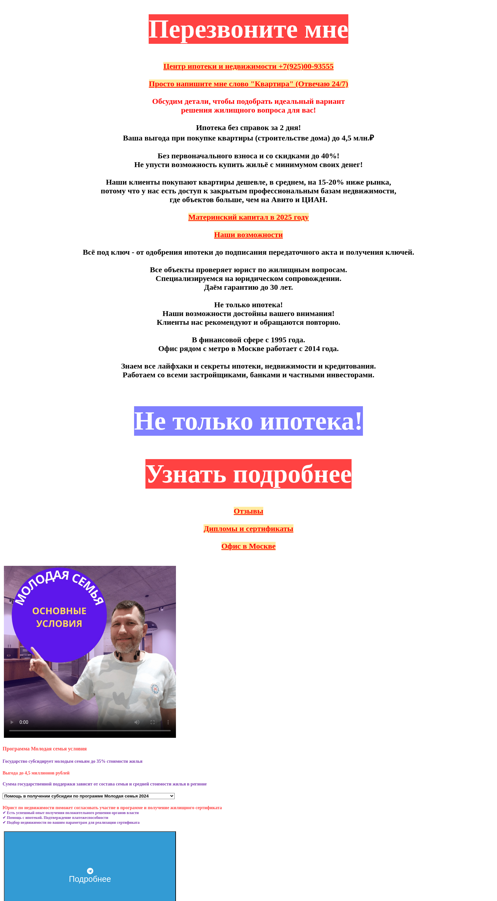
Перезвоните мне (249, 29)
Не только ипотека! (248, 421)
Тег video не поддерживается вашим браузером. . (90, 652)
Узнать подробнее (248, 473)
